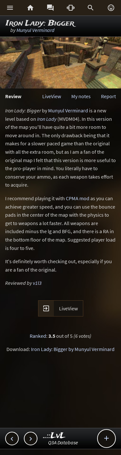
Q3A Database (63, 442)
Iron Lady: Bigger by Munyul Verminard (73, 349)
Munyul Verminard (35, 30)
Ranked (38, 336)
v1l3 (37, 283)
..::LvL (54, 435)
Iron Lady (46, 119)
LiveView (51, 96)
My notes (81, 96)
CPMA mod (77, 198)
